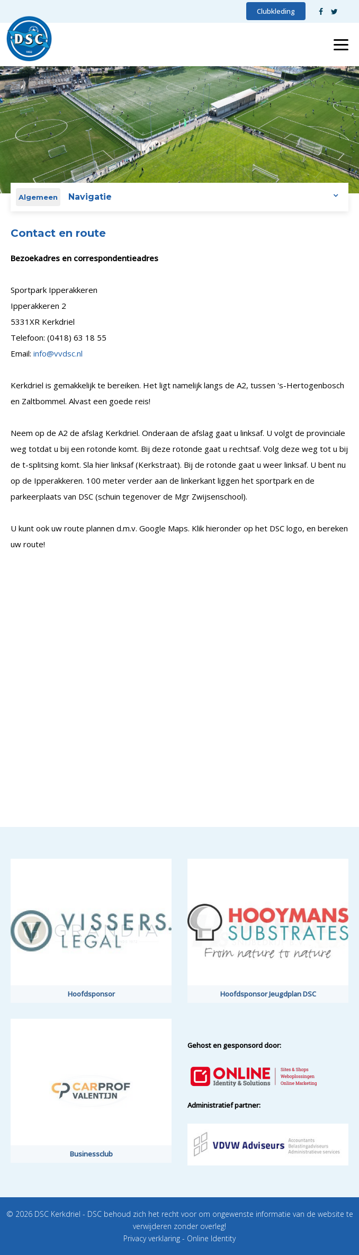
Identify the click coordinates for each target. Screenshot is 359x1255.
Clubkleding (276, 11)
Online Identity (211, 1238)
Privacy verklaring (151, 1238)
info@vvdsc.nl (58, 353)
